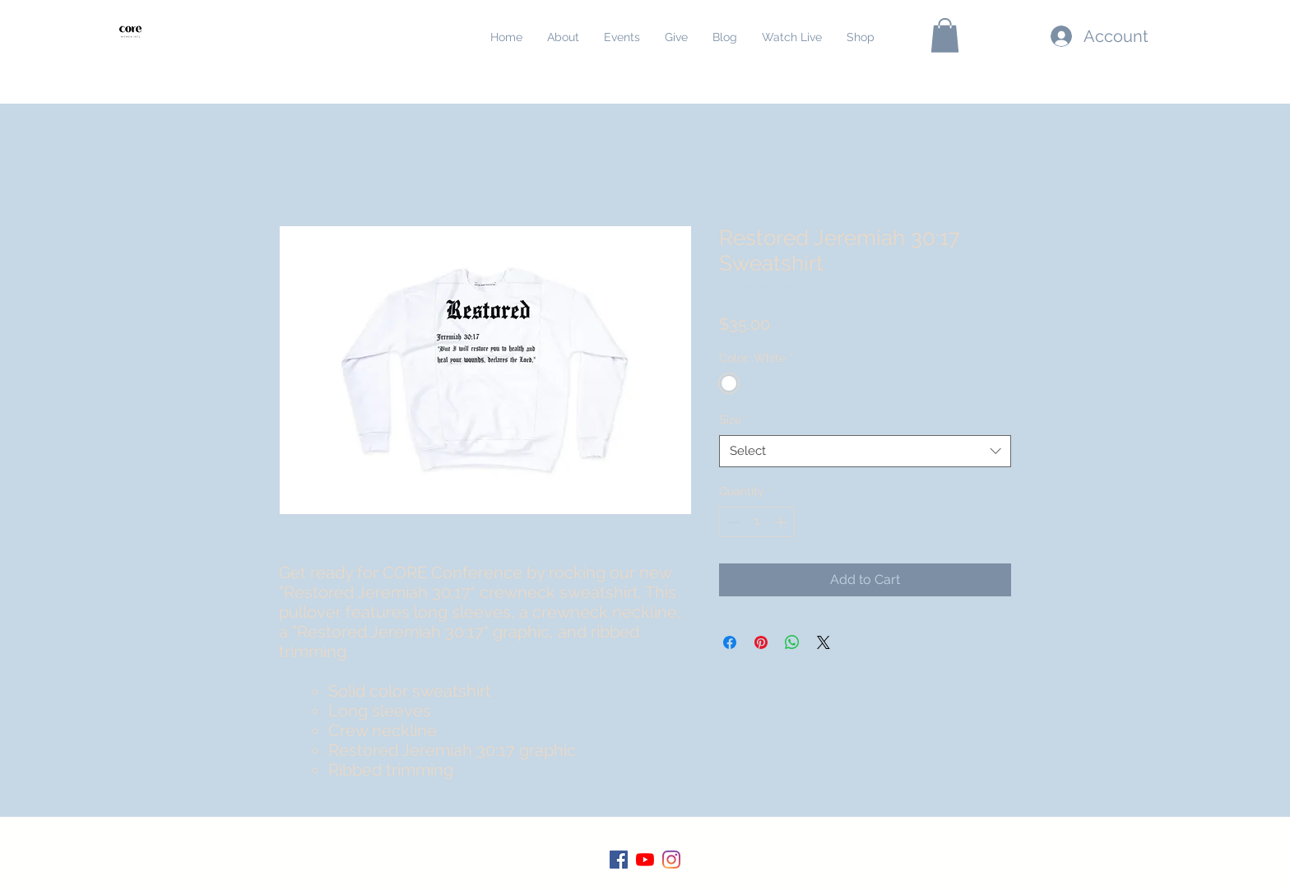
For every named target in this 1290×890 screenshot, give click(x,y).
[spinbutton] (757, 522)
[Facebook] (619, 860)
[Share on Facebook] (730, 642)
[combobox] (865, 451)
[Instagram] (671, 860)
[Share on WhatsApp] (792, 642)
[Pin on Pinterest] (761, 642)
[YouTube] (645, 860)
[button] (944, 35)
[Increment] (782, 522)
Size (734, 419)
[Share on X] (823, 642)
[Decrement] (732, 522)
